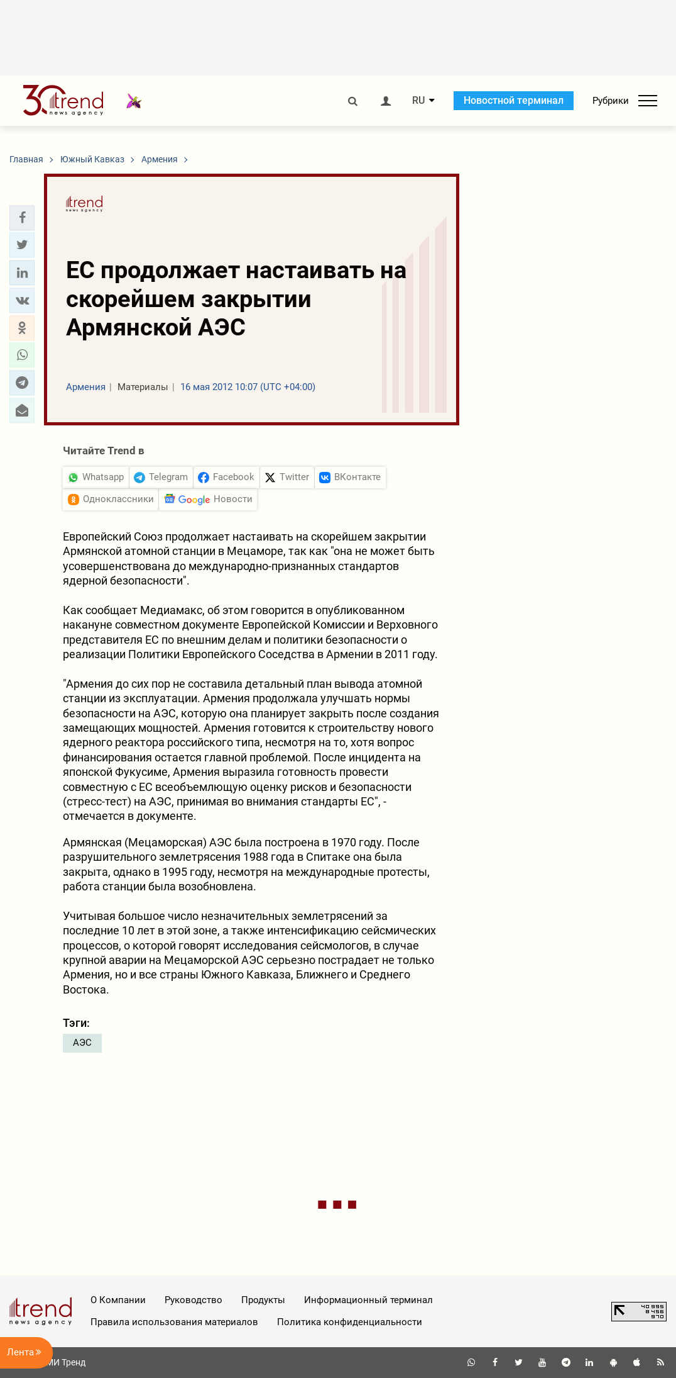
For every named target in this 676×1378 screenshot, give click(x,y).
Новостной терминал (514, 100)
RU (418, 101)
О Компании (118, 1300)
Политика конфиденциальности (349, 1322)
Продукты (263, 1300)
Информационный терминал (368, 1300)
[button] (22, 218)
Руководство (193, 1300)
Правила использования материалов (174, 1322)
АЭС (82, 1042)
